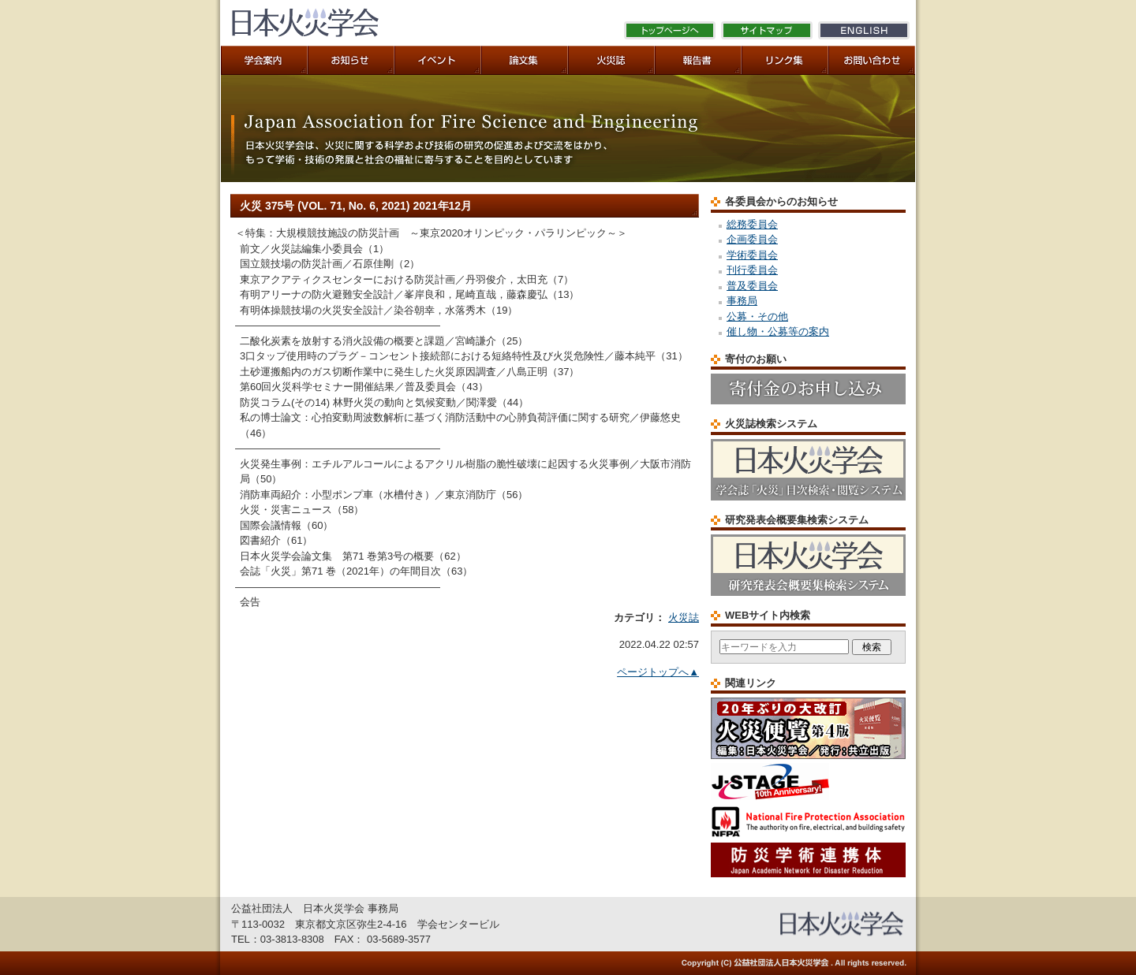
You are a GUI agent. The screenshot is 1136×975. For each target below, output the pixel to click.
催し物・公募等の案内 (778, 331)
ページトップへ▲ (658, 672)
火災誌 (683, 617)
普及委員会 (752, 286)
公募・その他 (757, 316)
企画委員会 (752, 239)
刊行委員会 (752, 270)
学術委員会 (752, 255)
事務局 (742, 301)
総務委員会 (752, 224)
